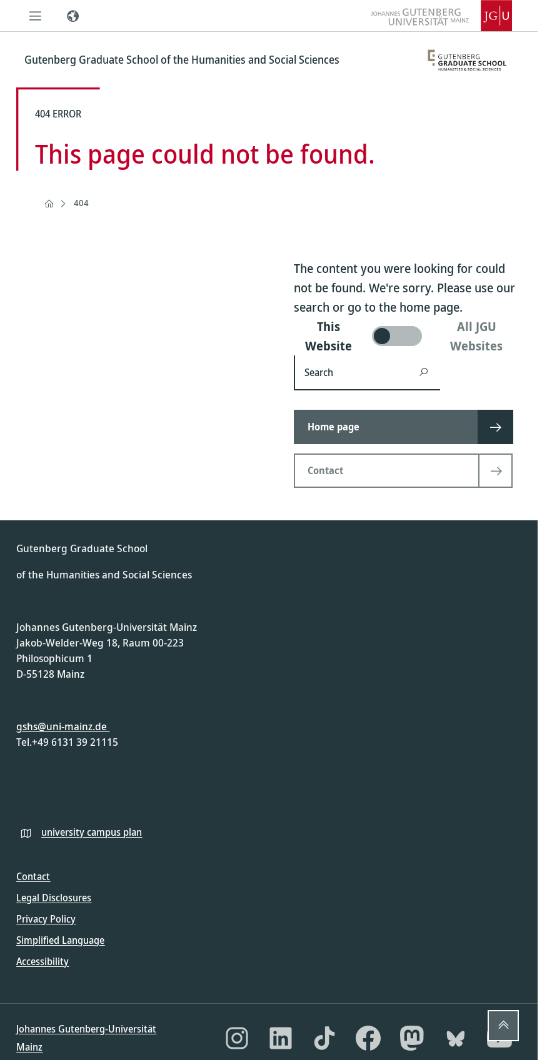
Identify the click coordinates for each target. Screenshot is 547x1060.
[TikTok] (324, 1038)
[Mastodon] (411, 1038)
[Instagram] (236, 1038)
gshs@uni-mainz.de (62, 726)
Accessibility (42, 961)
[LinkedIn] (280, 1038)
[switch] (407, 336)
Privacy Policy (46, 919)
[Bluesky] (455, 1038)
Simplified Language (60, 940)
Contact (33, 876)
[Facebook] (368, 1038)
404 (81, 203)
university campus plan (91, 832)
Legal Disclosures (53, 897)
